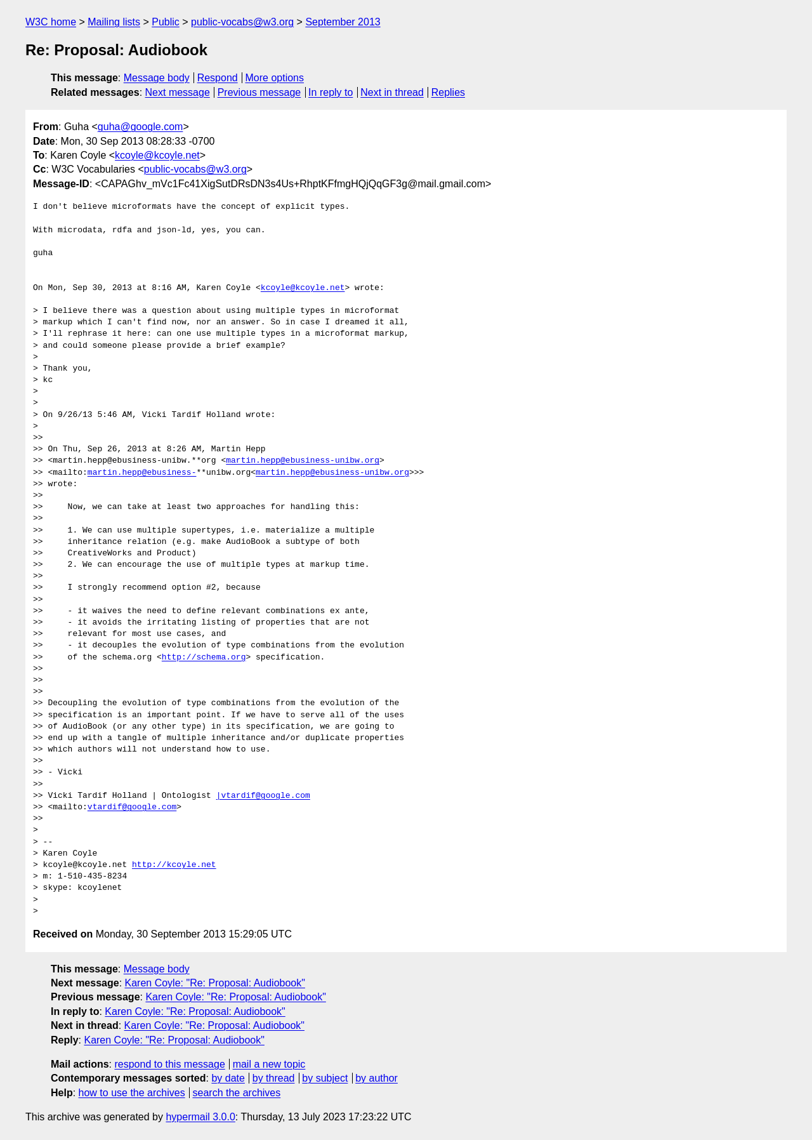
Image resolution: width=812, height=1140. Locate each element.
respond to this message (169, 1064)
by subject (325, 1078)
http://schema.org (204, 657)
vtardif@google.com (132, 807)
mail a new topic (269, 1064)
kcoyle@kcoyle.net (157, 155)
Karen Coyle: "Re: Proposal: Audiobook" (215, 983)
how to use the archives (132, 1092)
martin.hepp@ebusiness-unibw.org (302, 461)
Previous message (259, 92)
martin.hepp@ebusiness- (142, 473)
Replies (448, 92)
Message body (157, 77)
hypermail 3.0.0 (200, 1116)
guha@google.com (140, 126)
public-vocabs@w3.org (242, 22)
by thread (273, 1078)
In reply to (330, 92)
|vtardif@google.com (263, 796)
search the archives (237, 1092)
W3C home (50, 22)
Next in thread (392, 92)
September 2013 (342, 22)
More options (275, 77)
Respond (217, 77)
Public (166, 22)
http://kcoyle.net (174, 865)
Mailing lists (114, 22)
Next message (177, 92)
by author (376, 1078)
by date (227, 1078)
